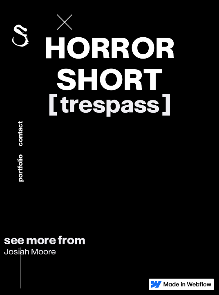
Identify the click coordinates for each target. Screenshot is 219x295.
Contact (20, 133)
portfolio (20, 168)
